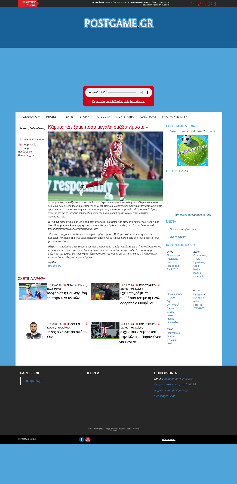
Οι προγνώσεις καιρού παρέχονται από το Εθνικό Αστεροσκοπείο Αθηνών (113, 430)
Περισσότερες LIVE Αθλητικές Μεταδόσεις (118, 101)
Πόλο (70, 285)
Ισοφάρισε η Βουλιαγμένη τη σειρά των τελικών (67, 295)
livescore (165, 5)
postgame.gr (33, 381)
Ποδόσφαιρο (30, 116)
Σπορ (84, 116)
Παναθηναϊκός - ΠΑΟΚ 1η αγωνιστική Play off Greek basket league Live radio (173, 308)
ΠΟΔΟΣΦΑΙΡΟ (147, 285)
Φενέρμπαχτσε (26, 155)
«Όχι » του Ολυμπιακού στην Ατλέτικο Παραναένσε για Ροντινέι (140, 337)
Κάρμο (26, 148)
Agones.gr (157, 5)
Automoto (103, 116)
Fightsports (125, 116)
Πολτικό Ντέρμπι (174, 116)
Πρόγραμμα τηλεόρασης (183, 229)
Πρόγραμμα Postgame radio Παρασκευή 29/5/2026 (173, 262)
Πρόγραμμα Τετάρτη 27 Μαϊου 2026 (173, 338)
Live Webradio (178, 236)
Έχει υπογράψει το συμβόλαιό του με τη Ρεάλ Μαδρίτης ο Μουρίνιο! (139, 298)
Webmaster (168, 439)
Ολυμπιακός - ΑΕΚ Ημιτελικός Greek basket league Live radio (199, 266)
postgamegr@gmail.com (179, 378)
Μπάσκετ (52, 116)
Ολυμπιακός (29, 144)
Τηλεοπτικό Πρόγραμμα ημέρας (192, 214)
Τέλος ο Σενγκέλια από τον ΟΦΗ (67, 334)
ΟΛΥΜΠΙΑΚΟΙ (148, 116)
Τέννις (68, 116)
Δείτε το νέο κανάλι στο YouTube (192, 131)
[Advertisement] (118, 57)
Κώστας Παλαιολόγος (32, 128)
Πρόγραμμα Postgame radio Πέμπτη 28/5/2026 (199, 301)
